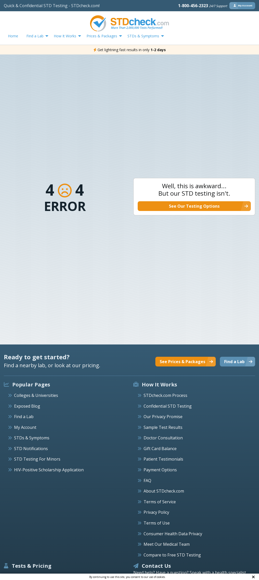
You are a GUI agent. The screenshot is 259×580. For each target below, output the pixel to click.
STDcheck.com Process (165, 395)
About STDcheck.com (164, 491)
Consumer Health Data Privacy (173, 534)
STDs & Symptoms (31, 438)
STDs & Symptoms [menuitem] (143, 36)
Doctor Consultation (163, 438)
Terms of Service (160, 502)
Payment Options (160, 470)
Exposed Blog (27, 406)
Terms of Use (157, 523)
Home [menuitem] (13, 36)
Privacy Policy (156, 512)
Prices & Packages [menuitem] (102, 36)
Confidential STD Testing (168, 406)
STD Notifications (31, 448)
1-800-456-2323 (202, 5)
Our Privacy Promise (163, 416)
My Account (25, 427)
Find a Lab (24, 416)
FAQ (147, 480)
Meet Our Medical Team (167, 544)
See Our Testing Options (194, 206)
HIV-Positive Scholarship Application (49, 470)
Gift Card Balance (160, 448)
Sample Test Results (163, 427)
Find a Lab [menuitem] (35, 36)
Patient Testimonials (163, 459)
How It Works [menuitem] (65, 36)
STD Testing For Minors (37, 459)
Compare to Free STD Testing (172, 555)
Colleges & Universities (36, 395)
